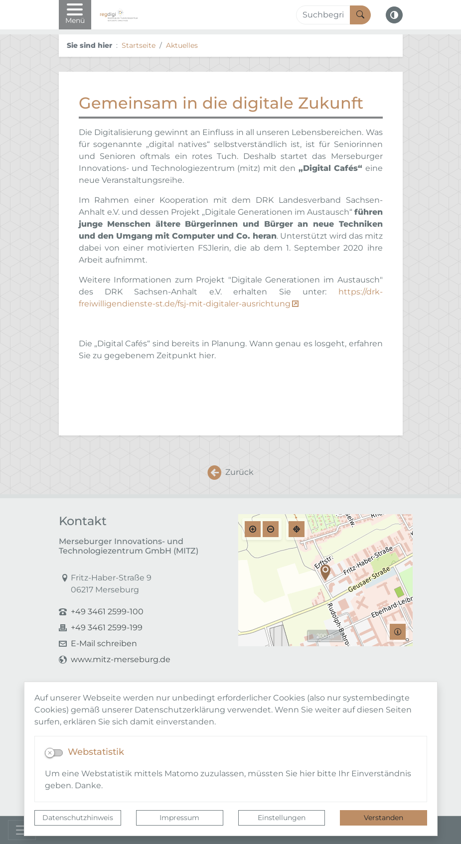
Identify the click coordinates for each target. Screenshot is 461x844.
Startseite (138, 45)
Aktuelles (182, 45)
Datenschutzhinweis (77, 817)
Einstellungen (282, 817)
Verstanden (383, 817)
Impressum (179, 817)
